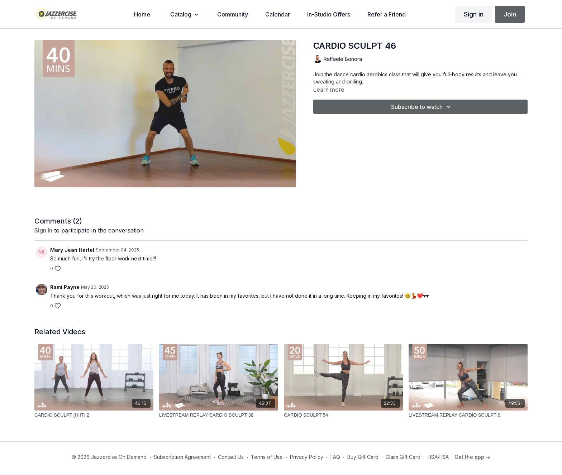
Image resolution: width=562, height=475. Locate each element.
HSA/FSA (438, 457)
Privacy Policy (306, 457)
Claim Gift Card (403, 457)
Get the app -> (472, 457)
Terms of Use (267, 457)
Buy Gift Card (362, 457)
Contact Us (231, 457)
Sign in (474, 14)
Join (510, 14)
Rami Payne (65, 287)
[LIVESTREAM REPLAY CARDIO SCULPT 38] (218, 415)
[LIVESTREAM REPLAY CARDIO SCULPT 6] (468, 415)
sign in (43, 230)
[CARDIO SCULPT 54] (343, 415)
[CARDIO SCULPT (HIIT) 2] (93, 415)
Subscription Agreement (182, 457)
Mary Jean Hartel (72, 250)
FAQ (335, 457)
